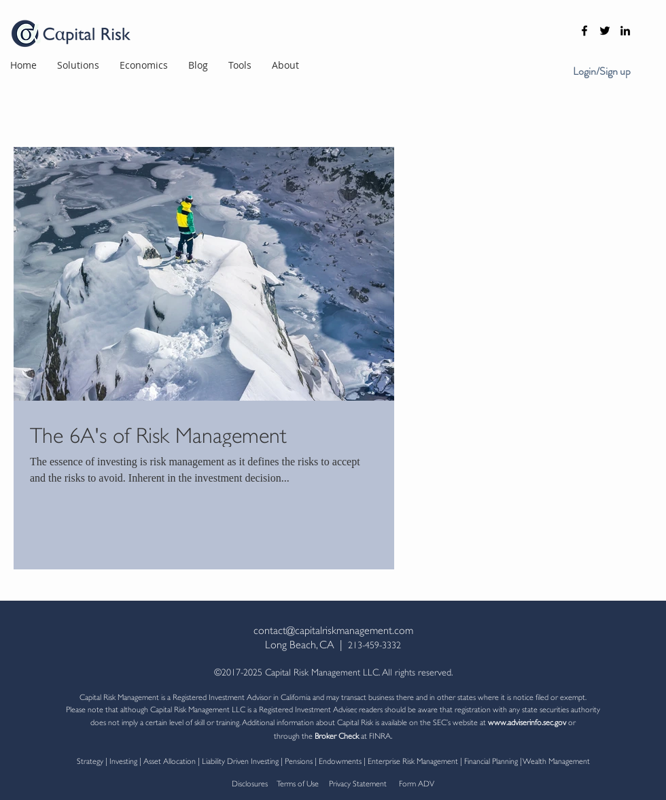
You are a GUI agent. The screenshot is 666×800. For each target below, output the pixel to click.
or (571, 721)
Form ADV (415, 782)
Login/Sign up (602, 71)
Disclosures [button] (250, 782)
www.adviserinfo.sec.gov (527, 721)
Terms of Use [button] (298, 782)
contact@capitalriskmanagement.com (333, 629)
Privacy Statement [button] (360, 782)
